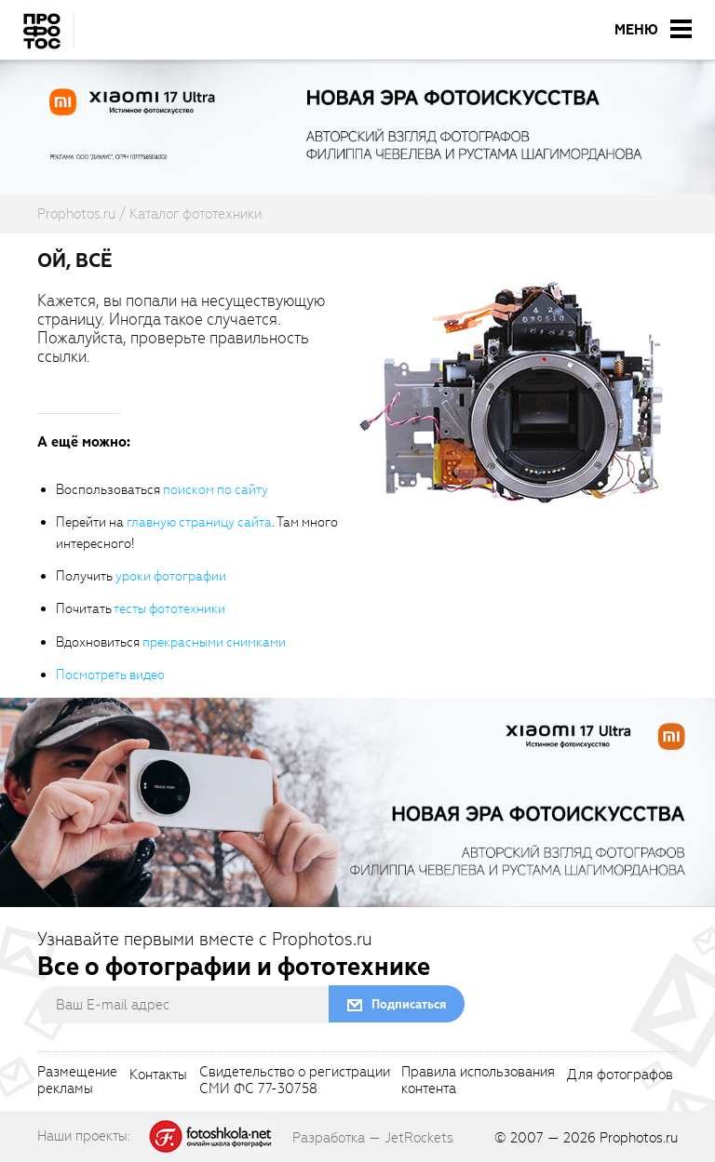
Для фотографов (620, 1075)
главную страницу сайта (199, 522)
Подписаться (408, 1004)
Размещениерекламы (77, 1081)
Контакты (158, 1075)
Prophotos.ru (639, 1138)
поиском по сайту (215, 490)
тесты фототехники (169, 609)
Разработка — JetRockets (372, 1138)
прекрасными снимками (214, 642)
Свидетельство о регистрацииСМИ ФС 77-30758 (294, 1081)
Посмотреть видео (110, 675)
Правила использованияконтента (478, 1081)
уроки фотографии (170, 576)
